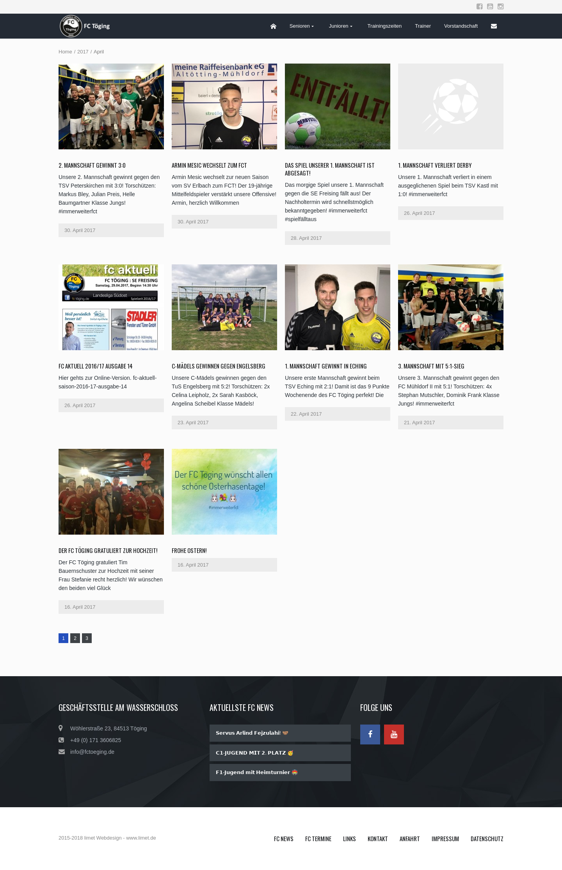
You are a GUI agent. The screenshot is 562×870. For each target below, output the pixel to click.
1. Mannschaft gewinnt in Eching (326, 365)
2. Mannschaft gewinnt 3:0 (92, 165)
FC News (283, 838)
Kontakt (378, 838)
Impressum (445, 838)
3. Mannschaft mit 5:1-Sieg (431, 365)
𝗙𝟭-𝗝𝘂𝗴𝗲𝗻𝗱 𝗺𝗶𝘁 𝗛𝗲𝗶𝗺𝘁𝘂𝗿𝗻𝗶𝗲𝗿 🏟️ (257, 772)
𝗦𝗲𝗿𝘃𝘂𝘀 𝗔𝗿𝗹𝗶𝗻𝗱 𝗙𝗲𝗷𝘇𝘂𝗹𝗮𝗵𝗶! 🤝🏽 (252, 733)
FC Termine (318, 838)
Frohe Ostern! (189, 550)
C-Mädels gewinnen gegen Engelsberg (218, 365)
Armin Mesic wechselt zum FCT (209, 165)
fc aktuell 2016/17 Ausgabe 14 (96, 365)
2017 (83, 52)
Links (349, 838)
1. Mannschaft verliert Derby (434, 165)
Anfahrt (410, 838)
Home (65, 52)
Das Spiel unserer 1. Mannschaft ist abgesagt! (330, 169)
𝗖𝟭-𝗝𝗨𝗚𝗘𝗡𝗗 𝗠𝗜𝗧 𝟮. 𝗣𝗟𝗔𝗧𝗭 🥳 (254, 753)
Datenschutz (487, 838)
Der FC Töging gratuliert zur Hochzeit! (108, 550)
